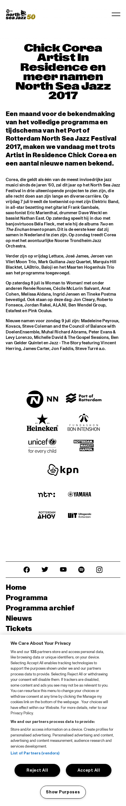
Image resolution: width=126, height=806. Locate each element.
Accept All (89, 770)
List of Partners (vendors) (35, 753)
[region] (63, 720)
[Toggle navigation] (116, 14)
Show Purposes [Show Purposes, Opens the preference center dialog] (63, 792)
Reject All (37, 770)
